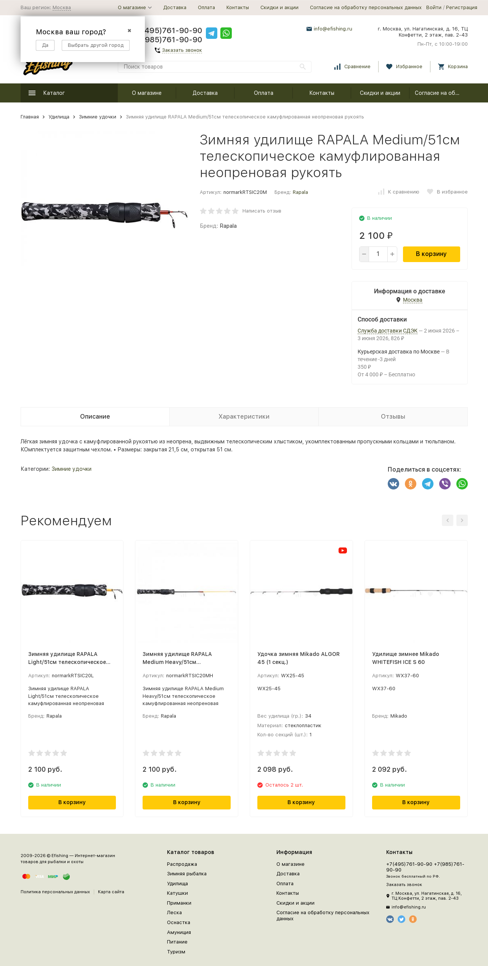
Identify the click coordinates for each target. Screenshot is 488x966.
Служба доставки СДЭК (387, 331)
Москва (62, 7)
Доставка (174, 7)
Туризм (176, 952)
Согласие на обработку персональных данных (366, 7)
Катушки (177, 893)
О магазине (147, 93)
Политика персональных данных (55, 891)
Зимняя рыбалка (187, 873)
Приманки (179, 903)
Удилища (58, 117)
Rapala (300, 192)
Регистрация (461, 7)
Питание (177, 942)
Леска (174, 912)
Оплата (206, 7)
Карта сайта (111, 891)
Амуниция (179, 932)
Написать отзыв (261, 211)
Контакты (237, 7)
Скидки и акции (279, 7)
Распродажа (182, 864)
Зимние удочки (97, 117)
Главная (30, 117)
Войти (433, 7)
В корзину (431, 253)
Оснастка (178, 922)
